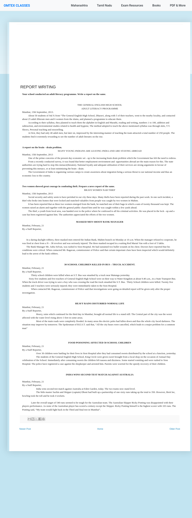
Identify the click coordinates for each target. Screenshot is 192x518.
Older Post (174, 429)
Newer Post (25, 429)
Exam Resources (132, 5)
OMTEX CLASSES (17, 5)
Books (156, 5)
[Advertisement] (100, 50)
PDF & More (178, 5)
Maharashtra (79, 5)
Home (100, 429)
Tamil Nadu (104, 5)
